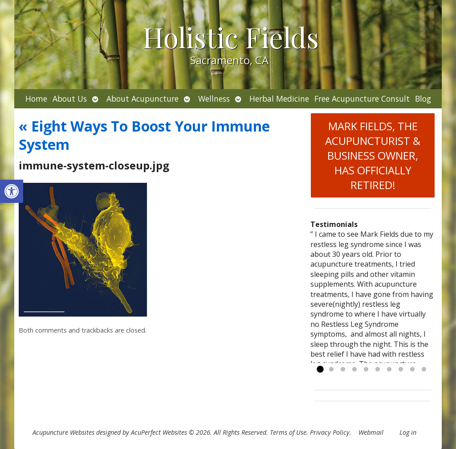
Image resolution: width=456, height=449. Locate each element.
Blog (423, 98)
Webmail (370, 432)
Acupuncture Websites (63, 432)
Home (36, 98)
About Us (70, 98)
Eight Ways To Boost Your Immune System (144, 135)
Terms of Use (288, 432)
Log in (407, 432)
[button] (11, 191)
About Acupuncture (142, 98)
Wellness (214, 98)
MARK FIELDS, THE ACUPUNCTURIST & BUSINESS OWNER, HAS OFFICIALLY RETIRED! (372, 155)
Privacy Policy (330, 432)
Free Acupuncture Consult (362, 98)
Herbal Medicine (279, 98)
